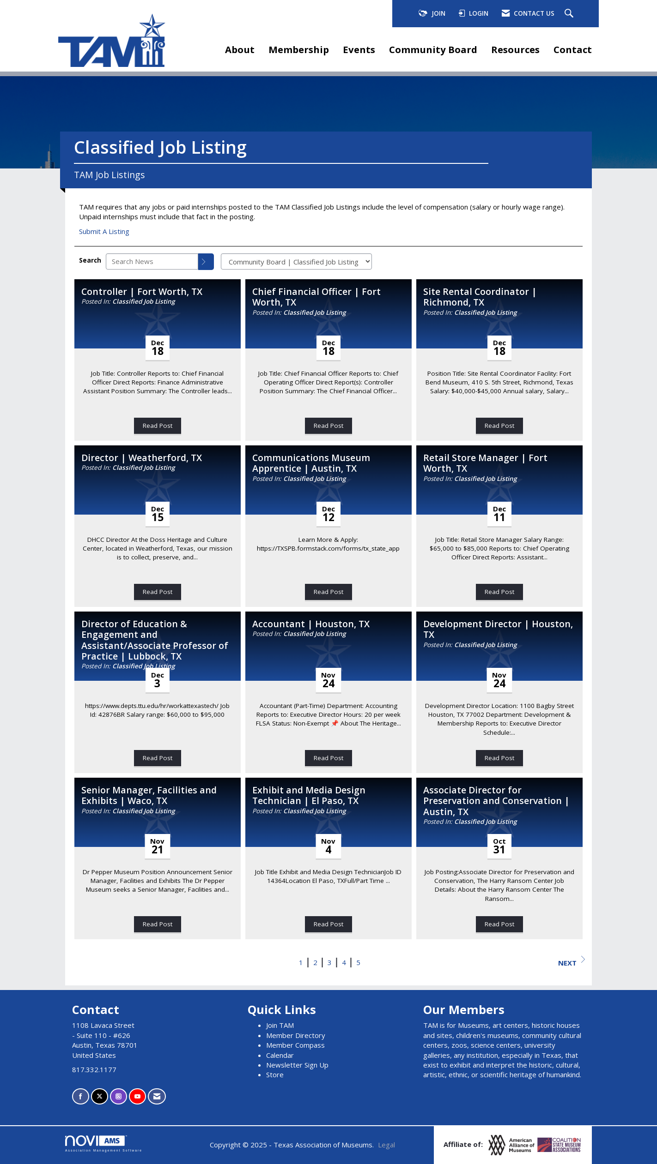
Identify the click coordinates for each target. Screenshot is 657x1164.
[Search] (206, 261)
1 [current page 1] (301, 962)
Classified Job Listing (143, 301)
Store (275, 1074)
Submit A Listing (104, 231)
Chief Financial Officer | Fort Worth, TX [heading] (316, 297)
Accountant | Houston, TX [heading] (311, 623)
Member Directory (295, 1035)
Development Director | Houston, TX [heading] (498, 629)
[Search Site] (570, 14)
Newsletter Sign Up (297, 1064)
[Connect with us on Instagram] (118, 1096)
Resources (515, 49)
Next (571, 961)
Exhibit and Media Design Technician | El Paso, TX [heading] (308, 795)
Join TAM (280, 1025)
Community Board (433, 49)
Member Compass (295, 1045)
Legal (386, 1144)
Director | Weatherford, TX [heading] (141, 457)
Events (359, 49)
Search (90, 260)
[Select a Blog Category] (296, 261)
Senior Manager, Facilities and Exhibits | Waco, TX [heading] (149, 795)
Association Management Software (103, 1143)
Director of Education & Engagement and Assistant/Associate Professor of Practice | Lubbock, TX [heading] (154, 640)
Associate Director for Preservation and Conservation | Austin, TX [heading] (496, 801)
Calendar (280, 1055)
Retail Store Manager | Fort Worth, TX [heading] (485, 463)
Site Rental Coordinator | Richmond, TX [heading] (480, 297)
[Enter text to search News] (152, 261)
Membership (298, 49)
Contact (573, 49)
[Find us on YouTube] (137, 1096)
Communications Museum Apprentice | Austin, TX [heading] (311, 463)
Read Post (157, 425)
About (240, 49)
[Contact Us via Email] (157, 1096)
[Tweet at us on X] (99, 1096)
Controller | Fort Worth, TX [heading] (141, 291)
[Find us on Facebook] (80, 1096)
